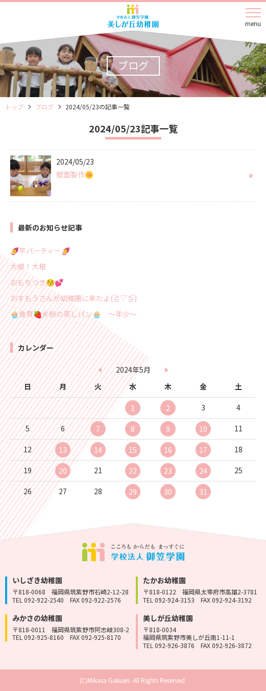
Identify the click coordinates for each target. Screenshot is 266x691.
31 (203, 492)
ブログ (44, 106)
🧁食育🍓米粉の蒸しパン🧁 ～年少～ (73, 314)
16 (168, 450)
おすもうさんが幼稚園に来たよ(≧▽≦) (73, 298)
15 (133, 450)
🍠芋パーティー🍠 (40, 250)
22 (133, 471)
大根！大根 (28, 266)
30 (168, 492)
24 (203, 471)
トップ (14, 106)
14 (98, 450)
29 (133, 492)
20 (63, 471)
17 (203, 450)
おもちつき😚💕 (36, 282)
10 (203, 429)
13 (63, 450)
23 (168, 471)
